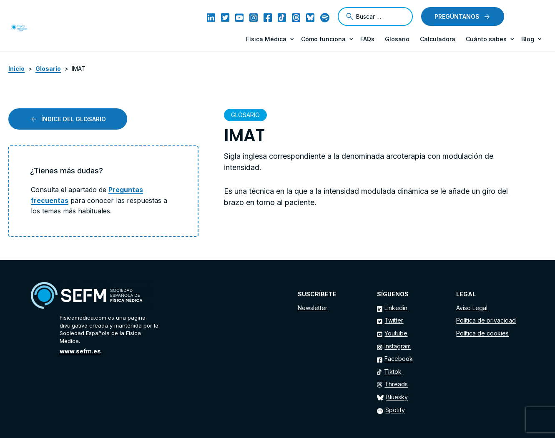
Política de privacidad (486, 320)
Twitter (393, 320)
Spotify (395, 409)
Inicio (16, 68)
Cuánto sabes (486, 39)
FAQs (367, 39)
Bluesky (397, 396)
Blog (527, 39)
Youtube (395, 333)
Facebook (398, 358)
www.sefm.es (80, 351)
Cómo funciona (323, 39)
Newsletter (312, 307)
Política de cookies (482, 333)
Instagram (397, 346)
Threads (396, 384)
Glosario (397, 39)
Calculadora (437, 39)
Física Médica (266, 39)
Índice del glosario (73, 119)
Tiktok (393, 371)
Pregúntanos (457, 16)
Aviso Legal (471, 307)
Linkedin (395, 307)
